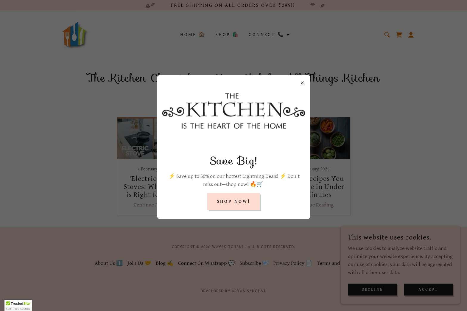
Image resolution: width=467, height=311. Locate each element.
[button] (18, 305)
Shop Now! (233, 201)
